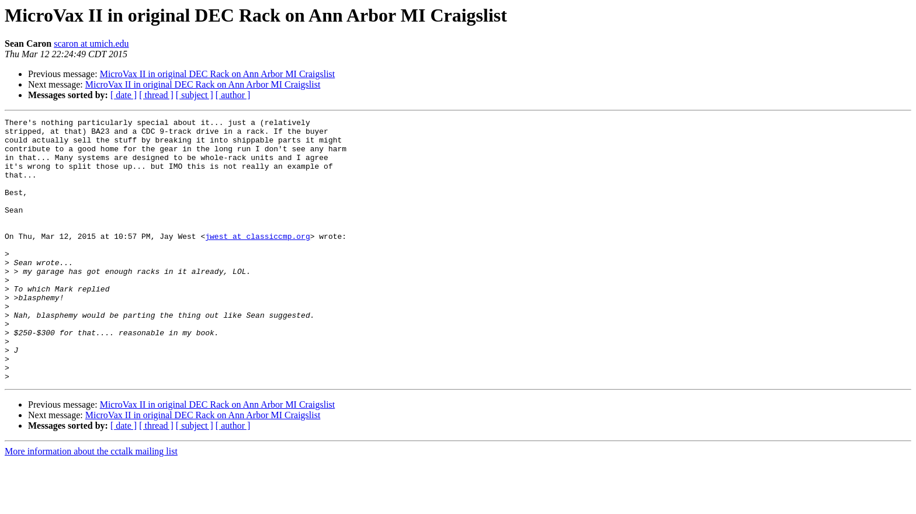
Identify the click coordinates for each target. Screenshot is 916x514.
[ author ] (233, 95)
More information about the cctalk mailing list (91, 504)
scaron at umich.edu (91, 43)
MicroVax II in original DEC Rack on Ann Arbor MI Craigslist (217, 74)
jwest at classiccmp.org (257, 260)
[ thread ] (156, 95)
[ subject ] (194, 95)
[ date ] (123, 95)
